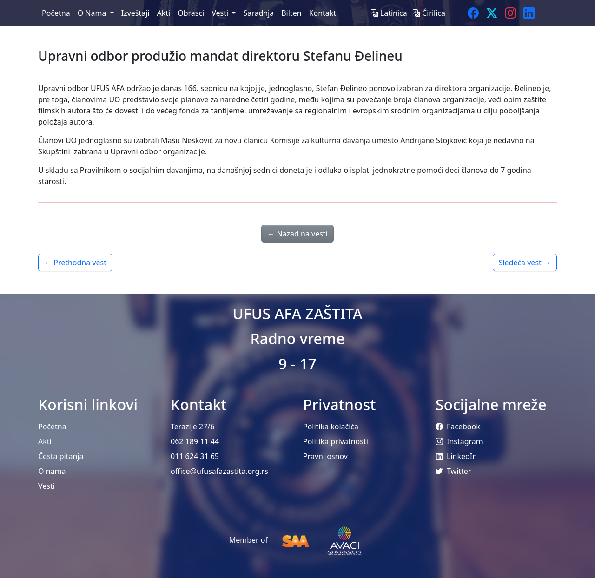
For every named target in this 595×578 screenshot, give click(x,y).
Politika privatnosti (335, 441)
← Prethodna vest (75, 262)
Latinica (390, 13)
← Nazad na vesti (297, 234)
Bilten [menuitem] (291, 13)
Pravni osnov (325, 456)
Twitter (453, 471)
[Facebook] (473, 13)
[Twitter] (491, 13)
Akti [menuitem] (163, 13)
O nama (52, 471)
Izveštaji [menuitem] (135, 13)
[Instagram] (510, 13)
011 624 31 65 (195, 456)
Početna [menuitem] (56, 13)
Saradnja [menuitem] (258, 13)
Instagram (459, 441)
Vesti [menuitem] (221, 13)
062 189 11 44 (195, 441)
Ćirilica (429, 13)
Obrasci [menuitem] (191, 13)
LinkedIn (456, 456)
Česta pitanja (60, 456)
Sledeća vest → (525, 262)
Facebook (458, 426)
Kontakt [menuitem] (323, 13)
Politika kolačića (330, 426)
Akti (45, 441)
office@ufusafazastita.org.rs (219, 471)
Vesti (46, 486)
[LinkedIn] (529, 13)
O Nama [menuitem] (93, 13)
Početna (52, 426)
